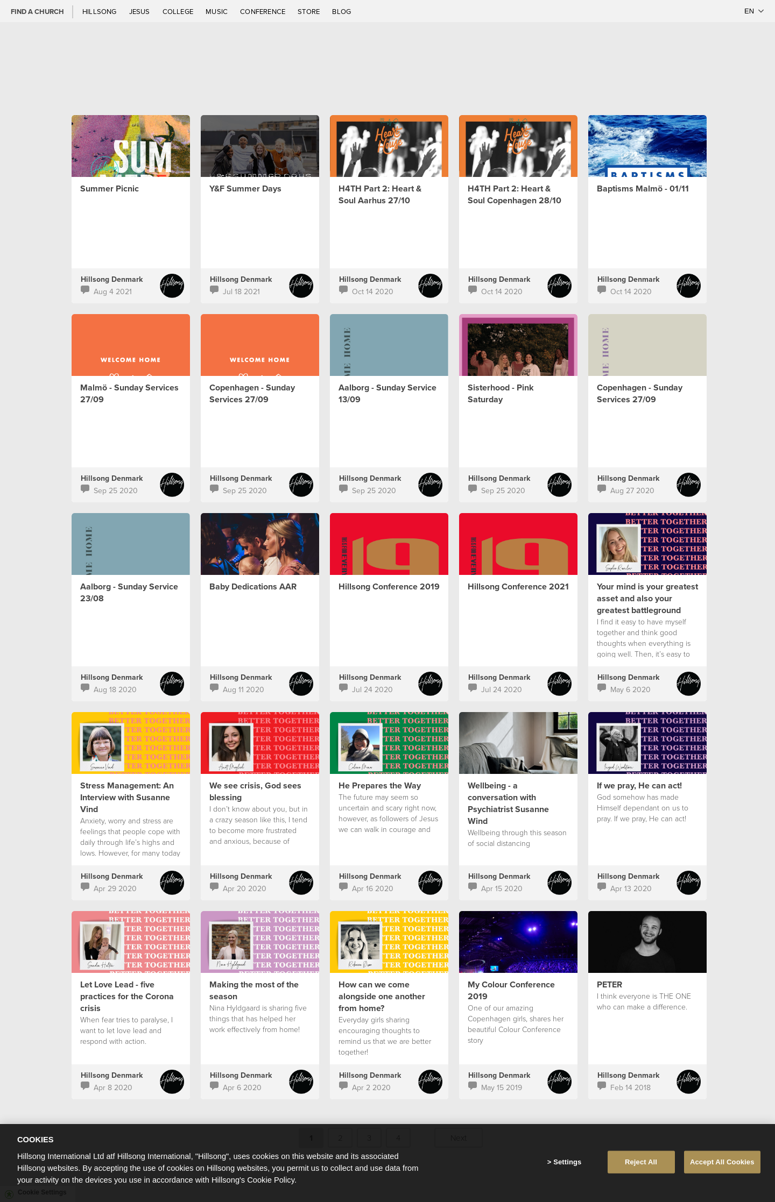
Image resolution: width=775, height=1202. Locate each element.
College (179, 11)
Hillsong (100, 11)
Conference (263, 11)
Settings (567, 1162)
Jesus (140, 11)
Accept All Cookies (722, 1162)
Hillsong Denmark (112, 279)
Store (309, 11)
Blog (341, 11)
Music (217, 11)
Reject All (641, 1162)
